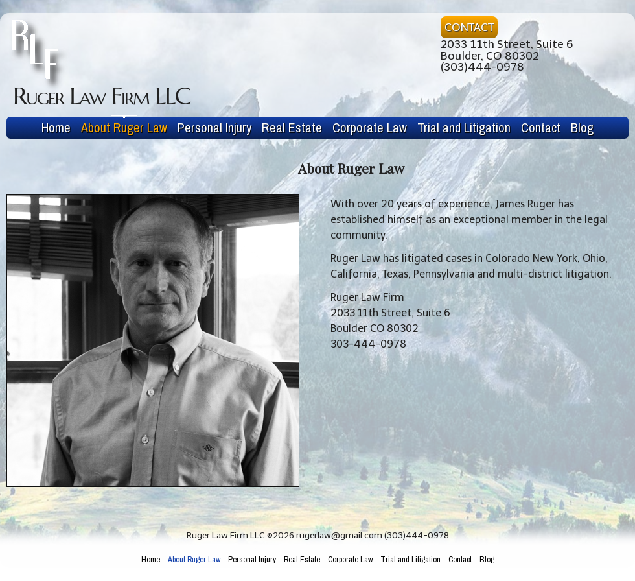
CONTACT (469, 27)
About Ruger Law (124, 127)
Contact (540, 127)
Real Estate (292, 127)
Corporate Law (369, 127)
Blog (582, 127)
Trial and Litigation (464, 127)
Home (56, 127)
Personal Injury (214, 127)
